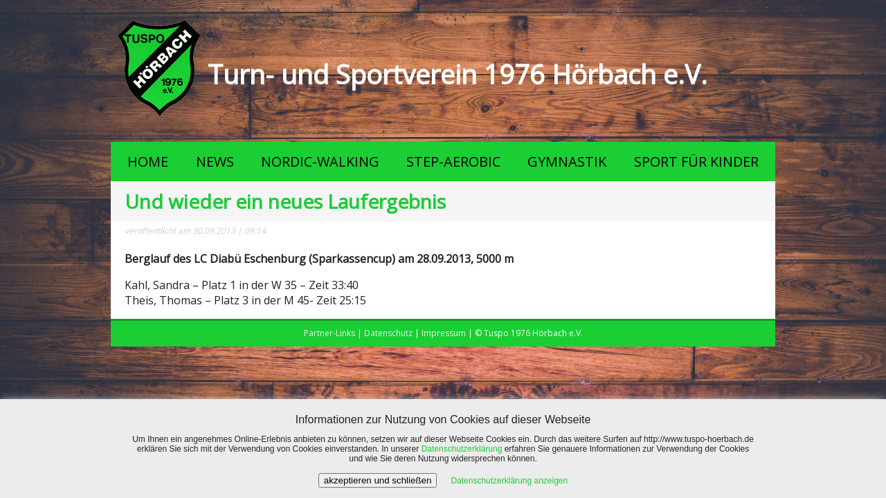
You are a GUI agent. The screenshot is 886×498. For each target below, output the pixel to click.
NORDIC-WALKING (320, 161)
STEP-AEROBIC (453, 161)
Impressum (444, 333)
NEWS (215, 161)
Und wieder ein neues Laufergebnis (285, 201)
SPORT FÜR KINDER (696, 161)
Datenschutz (388, 333)
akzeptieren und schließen (378, 480)
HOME (147, 161)
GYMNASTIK (566, 161)
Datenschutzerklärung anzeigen (509, 481)
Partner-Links (329, 333)
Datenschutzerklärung (462, 449)
